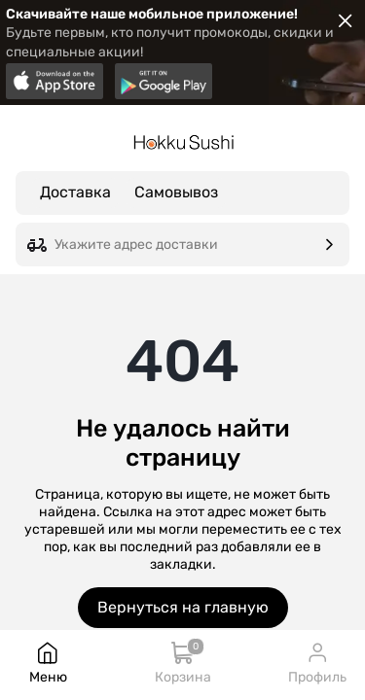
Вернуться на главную (183, 607)
